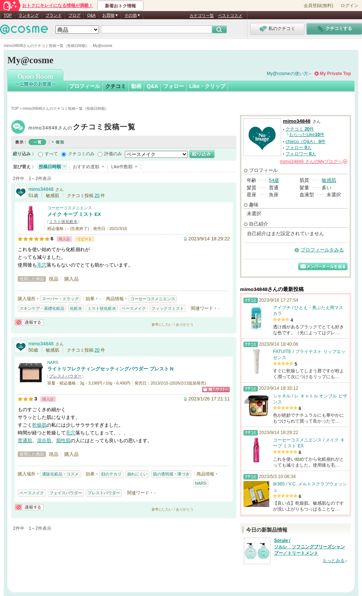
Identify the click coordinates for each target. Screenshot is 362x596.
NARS (52, 362)
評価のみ (113, 153)
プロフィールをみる (322, 250)
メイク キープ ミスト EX (74, 214)
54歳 (274, 180)
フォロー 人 (298, 147)
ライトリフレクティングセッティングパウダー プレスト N (110, 369)
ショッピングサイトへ (216, 389)
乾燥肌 (39, 425)
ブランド (53, 15)
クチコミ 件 (300, 129)
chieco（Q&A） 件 (305, 141)
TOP (8, 15)
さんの (314, 161)
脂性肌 (63, 440)
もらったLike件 (306, 134)
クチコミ (115, 86)
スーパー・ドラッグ (60, 299)
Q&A (91, 15)
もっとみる (333, 560)
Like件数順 (122, 166)
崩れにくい (137, 474)
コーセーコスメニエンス (69, 208)
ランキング (28, 15)
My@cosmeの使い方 (287, 73)
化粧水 (76, 308)
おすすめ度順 (86, 166)
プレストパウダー (65, 376)
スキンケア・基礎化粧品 (42, 308)
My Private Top (335, 73)
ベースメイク (134, 308)
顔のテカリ (111, 474)
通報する (29, 322)
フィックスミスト (167, 308)
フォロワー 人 (301, 153)
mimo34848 (82, 128)
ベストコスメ (230, 15)
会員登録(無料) (318, 5)
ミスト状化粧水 (63, 221)
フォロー (173, 86)
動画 (136, 86)
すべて (51, 153)
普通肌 (25, 440)
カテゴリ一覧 (201, 15)
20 (97, 195)
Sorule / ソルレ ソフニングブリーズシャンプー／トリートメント (309, 547)
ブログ (74, 15)
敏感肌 (329, 180)
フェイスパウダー (65, 493)
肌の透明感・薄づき (171, 474)
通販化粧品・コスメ (60, 474)
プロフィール (84, 86)
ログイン (349, 5)
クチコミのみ (81, 153)
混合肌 (44, 440)
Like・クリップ (207, 86)
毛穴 (42, 265)
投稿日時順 (50, 166)
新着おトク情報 (120, 6)
